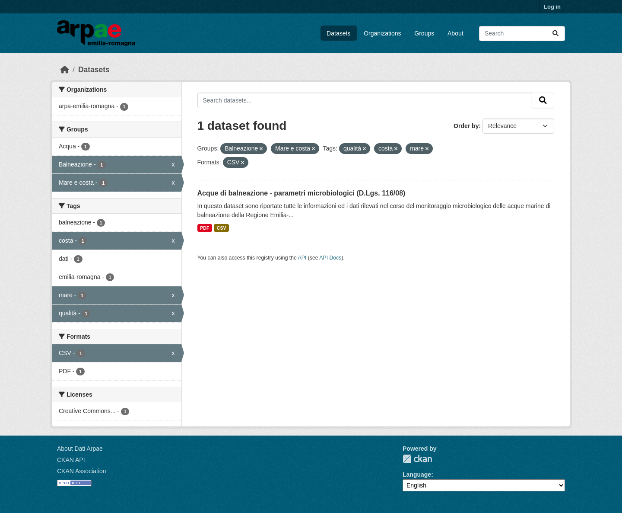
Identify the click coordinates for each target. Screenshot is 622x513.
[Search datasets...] (522, 33)
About (455, 33)
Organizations (382, 33)
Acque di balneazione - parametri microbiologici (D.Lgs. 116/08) (301, 193)
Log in (552, 6)
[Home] (64, 69)
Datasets (338, 33)
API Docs (330, 258)
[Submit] (555, 33)
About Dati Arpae (80, 448)
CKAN (417, 458)
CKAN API (71, 459)
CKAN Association (81, 471)
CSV (221, 228)
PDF (204, 228)
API (302, 258)
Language (417, 474)
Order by (466, 125)
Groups (424, 33)
